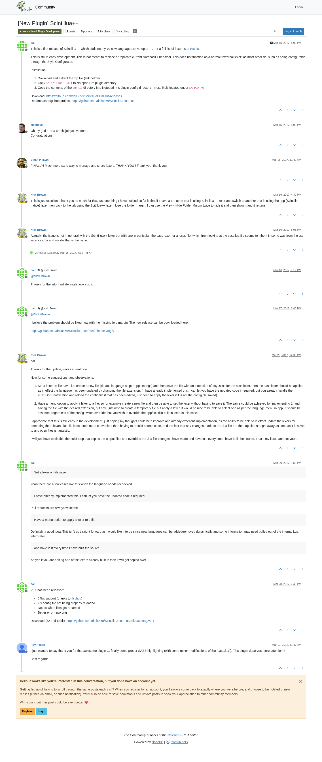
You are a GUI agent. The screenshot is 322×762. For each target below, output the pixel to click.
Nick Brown (38, 194)
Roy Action (38, 644)
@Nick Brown (47, 270)
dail (33, 42)
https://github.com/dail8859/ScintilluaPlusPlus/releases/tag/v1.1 (110, 621)
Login (41, 711)
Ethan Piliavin (40, 159)
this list (195, 49)
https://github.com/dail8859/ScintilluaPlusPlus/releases (84, 96)
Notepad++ (175, 735)
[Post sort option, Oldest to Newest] (275, 31)
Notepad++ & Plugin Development (39, 31)
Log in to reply (293, 31)
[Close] (300, 681)
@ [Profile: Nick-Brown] (40, 276)
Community (45, 7)
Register (27, 711)
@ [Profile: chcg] (76, 598)
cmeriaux (37, 125)
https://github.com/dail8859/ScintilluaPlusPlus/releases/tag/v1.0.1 (76, 331)
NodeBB (157, 742)
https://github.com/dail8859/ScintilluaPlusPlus (103, 101)
